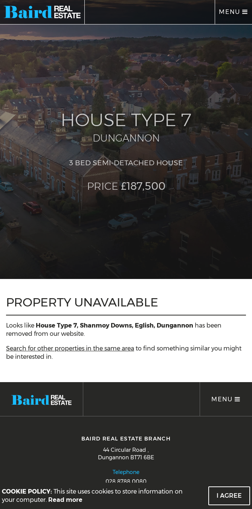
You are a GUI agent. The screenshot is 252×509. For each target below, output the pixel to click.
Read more (65, 499)
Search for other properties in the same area (70, 348)
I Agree (229, 495)
